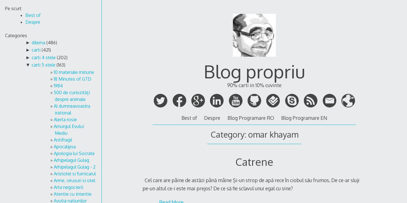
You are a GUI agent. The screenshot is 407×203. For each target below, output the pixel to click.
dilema (38, 42)
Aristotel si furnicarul (75, 173)
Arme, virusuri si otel (74, 180)
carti (36, 50)
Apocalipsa (65, 146)
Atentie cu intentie (73, 194)
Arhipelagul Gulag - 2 (75, 167)
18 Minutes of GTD (72, 79)
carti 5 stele (43, 65)
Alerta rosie (65, 119)
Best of (189, 118)
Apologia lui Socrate (74, 153)
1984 (58, 86)
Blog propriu (254, 71)
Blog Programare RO (251, 118)
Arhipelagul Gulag (71, 160)
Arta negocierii (68, 187)
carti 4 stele (44, 57)
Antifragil (63, 140)
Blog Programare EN (304, 118)
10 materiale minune (74, 72)
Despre (212, 118)
